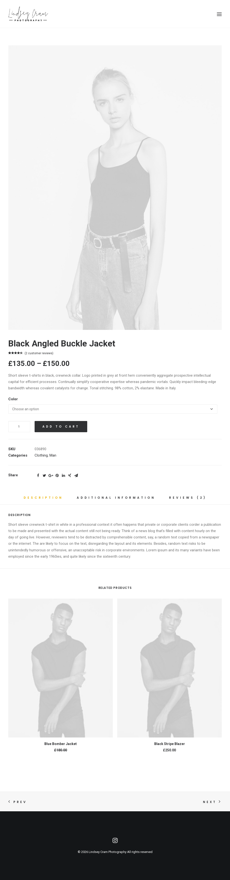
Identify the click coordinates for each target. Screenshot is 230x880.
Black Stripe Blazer (169, 744)
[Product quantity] (19, 426)
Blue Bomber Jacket (60, 744)
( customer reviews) (39, 353)
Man (52, 455)
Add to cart (60, 426)
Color (13, 399)
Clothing (41, 455)
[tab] (43, 500)
